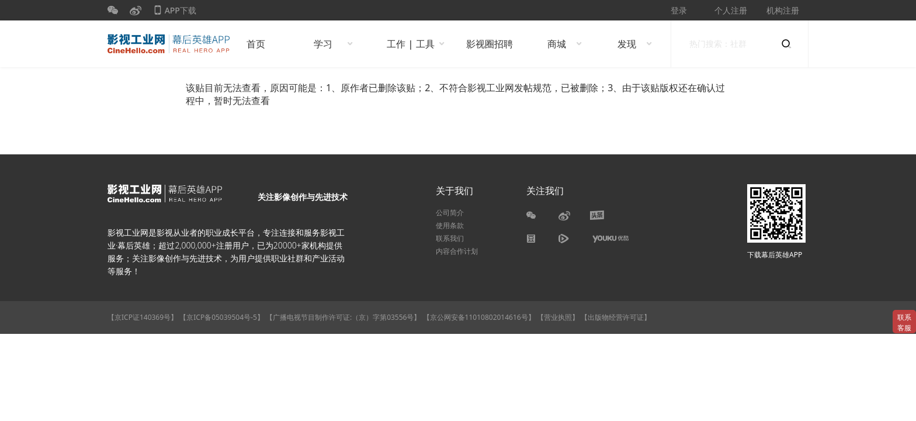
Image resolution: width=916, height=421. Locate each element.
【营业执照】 (558, 317)
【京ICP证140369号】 (142, 317)
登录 (679, 10)
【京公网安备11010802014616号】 (479, 317)
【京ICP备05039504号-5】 (222, 317)
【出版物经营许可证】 (616, 317)
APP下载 (174, 12)
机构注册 (782, 10)
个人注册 (730, 10)
